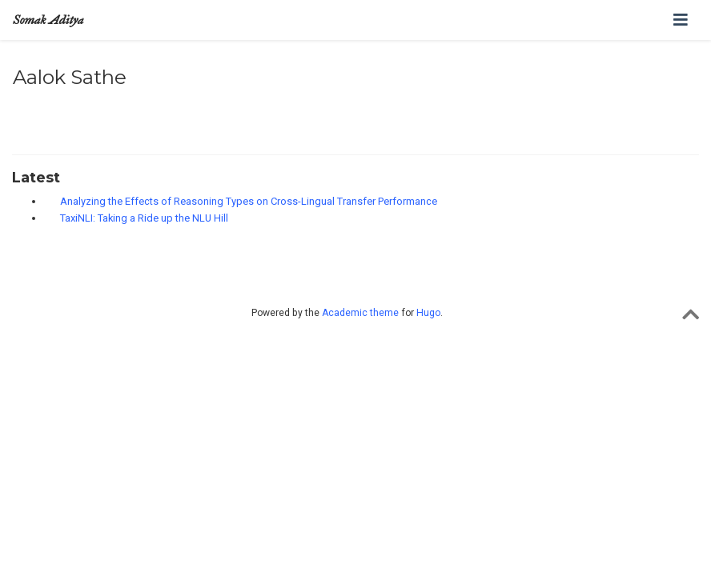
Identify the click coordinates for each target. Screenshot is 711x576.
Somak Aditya (48, 19)
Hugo (428, 312)
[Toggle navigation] (680, 20)
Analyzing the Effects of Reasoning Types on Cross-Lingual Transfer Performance (248, 201)
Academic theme (360, 312)
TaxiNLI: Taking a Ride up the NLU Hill (144, 218)
